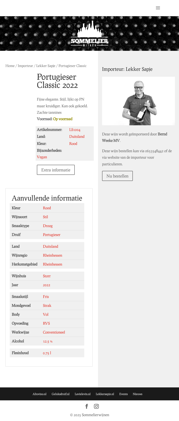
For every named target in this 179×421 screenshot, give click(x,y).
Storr (47, 276)
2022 (46, 285)
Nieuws (137, 394)
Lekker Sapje (45, 66)
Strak (47, 305)
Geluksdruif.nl (60, 394)
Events (123, 394)
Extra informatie (55, 169)
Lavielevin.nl (83, 394)
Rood (47, 208)
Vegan (42, 157)
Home (10, 66)
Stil (45, 217)
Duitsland (50, 246)
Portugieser (51, 234)
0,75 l (47, 353)
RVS (46, 323)
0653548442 (154, 151)
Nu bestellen (117, 175)
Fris (46, 296)
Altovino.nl (39, 394)
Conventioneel (54, 332)
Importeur (25, 66)
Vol (45, 314)
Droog (48, 225)
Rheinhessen (52, 255)
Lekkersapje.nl (105, 394)
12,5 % (48, 341)
